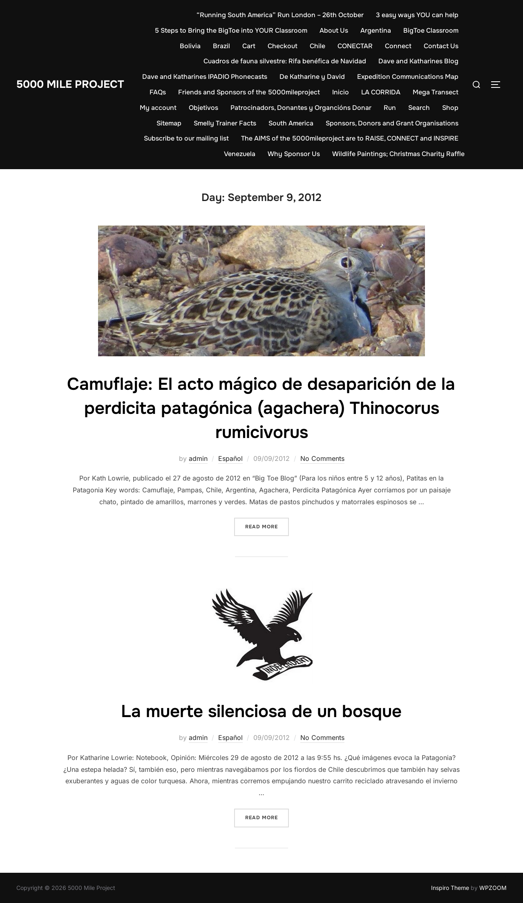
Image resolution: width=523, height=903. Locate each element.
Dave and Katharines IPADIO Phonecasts (204, 76)
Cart (248, 46)
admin (198, 458)
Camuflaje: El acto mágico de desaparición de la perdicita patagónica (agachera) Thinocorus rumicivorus (261, 408)
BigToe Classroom (430, 30)
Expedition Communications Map (407, 76)
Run (390, 107)
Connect (398, 46)
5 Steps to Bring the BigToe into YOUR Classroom (231, 30)
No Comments (322, 458)
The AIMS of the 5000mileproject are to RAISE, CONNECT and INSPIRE (349, 138)
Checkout (282, 46)
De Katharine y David (312, 76)
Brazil (221, 46)
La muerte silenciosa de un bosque (261, 711)
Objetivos (203, 107)
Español (230, 458)
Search (419, 107)
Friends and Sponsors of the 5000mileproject (249, 92)
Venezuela (239, 154)
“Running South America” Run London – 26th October (280, 15)
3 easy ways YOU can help (417, 15)
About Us (334, 30)
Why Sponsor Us (294, 154)
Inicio (340, 92)
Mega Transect (435, 92)
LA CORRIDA (380, 92)
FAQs (158, 92)
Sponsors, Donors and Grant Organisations (392, 123)
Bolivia (190, 46)
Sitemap (168, 123)
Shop (450, 107)
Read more (267, 526)
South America (290, 123)
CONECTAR (355, 46)
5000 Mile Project (70, 84)
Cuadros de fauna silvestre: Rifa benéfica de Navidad (284, 61)
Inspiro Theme (450, 887)
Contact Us (441, 46)
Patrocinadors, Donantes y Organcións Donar (300, 107)
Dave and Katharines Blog (418, 61)
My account (158, 107)
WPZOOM (493, 887)
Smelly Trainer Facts (225, 123)
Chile (317, 46)
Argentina (375, 30)
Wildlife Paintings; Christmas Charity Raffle (398, 154)
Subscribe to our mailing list (186, 138)
